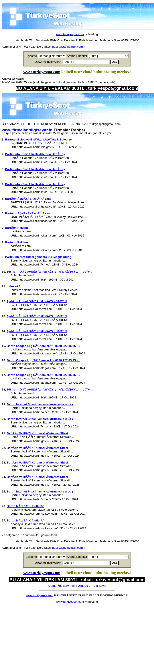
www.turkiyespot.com (70, 34)
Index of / (13, 287)
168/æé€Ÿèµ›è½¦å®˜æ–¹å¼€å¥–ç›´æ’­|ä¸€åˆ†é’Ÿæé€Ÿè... (49, 272)
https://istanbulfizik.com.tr (68, 46)
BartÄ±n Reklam (16, 228)
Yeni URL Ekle (80, 587)
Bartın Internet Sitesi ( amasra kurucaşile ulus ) (38, 257)
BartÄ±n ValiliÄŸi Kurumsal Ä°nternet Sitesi (37, 434)
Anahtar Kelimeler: (43, 62)
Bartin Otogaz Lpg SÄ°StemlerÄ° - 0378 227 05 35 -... (43, 346)
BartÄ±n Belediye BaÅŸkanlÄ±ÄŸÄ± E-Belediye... (39, 140)
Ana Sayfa (100, 587)
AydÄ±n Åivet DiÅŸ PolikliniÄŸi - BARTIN (37, 302)
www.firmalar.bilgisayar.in (27, 130)
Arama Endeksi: (77, 56)
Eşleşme (31, 56)
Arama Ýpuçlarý (58, 587)
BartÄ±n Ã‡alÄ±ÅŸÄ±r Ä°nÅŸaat (28, 199)
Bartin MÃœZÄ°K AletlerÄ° (25, 506)
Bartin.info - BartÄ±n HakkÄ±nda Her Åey (35, 154)
